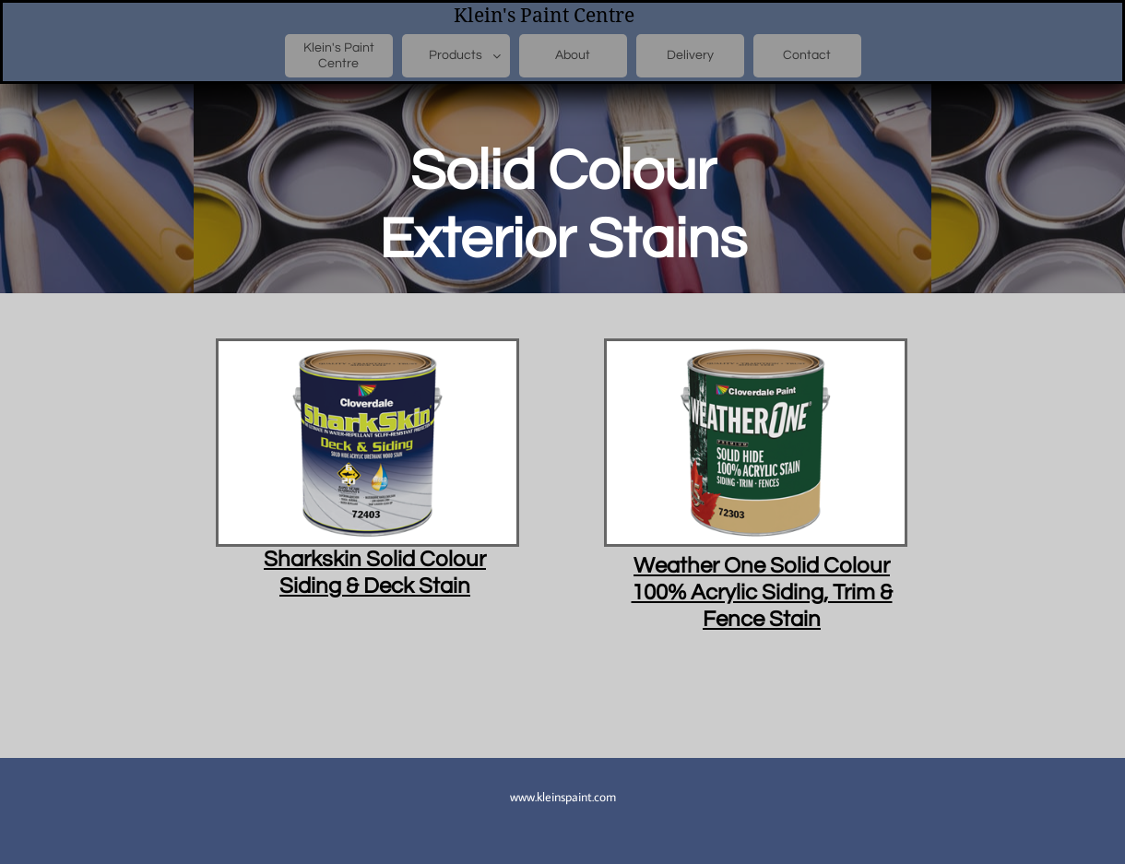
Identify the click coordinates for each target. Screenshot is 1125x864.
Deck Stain (414, 586)
